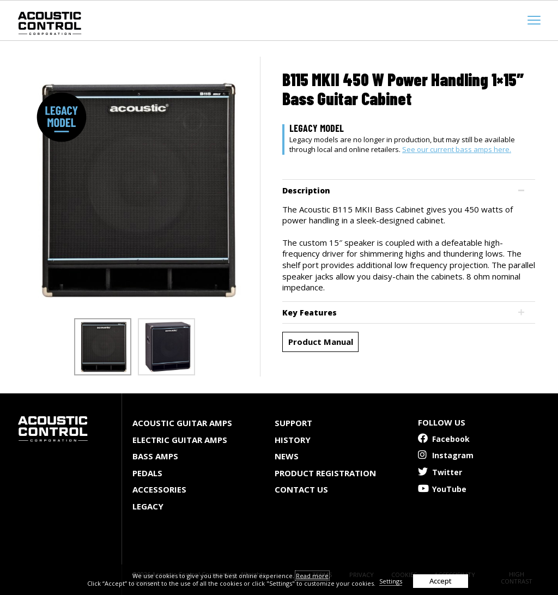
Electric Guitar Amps (179, 439)
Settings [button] (390, 581)
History (293, 439)
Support (293, 422)
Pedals (147, 472)
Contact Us (301, 489)
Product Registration (325, 472)
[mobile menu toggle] (534, 20)
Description (306, 190)
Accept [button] (440, 581)
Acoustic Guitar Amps (182, 422)
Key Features (309, 312)
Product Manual (320, 341)
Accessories (159, 489)
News (287, 456)
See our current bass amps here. (456, 149)
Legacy (147, 506)
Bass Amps (155, 456)
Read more (312, 576)
